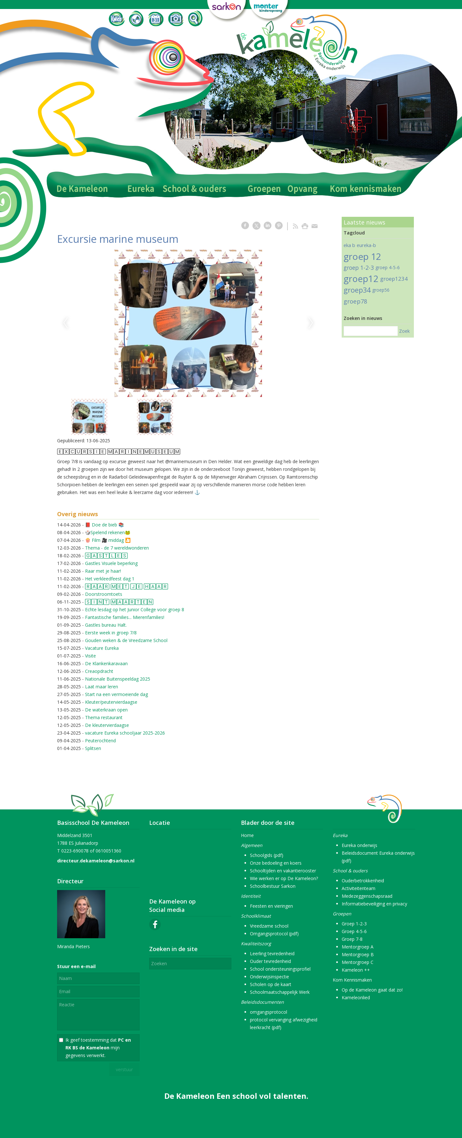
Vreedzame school (269, 926)
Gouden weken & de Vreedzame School (126, 640)
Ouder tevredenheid (270, 961)
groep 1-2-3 (359, 267)
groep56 (380, 290)
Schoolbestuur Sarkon (272, 886)
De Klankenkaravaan (106, 663)
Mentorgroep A (357, 947)
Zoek (404, 331)
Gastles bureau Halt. (106, 625)
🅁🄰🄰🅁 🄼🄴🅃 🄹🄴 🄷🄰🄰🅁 (126, 586)
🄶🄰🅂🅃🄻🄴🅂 (106, 555)
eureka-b (366, 245)
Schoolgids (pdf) (266, 855)
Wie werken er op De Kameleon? (284, 878)
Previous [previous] (65, 323)
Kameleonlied (356, 997)
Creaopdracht (99, 671)
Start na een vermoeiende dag (116, 694)
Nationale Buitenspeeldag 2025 (117, 679)
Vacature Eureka (102, 648)
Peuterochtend (100, 740)
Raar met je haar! (103, 571)
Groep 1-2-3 (354, 924)
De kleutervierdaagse (107, 725)
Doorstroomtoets (103, 594)
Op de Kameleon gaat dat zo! (372, 990)
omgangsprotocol (268, 1012)
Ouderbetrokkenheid (363, 881)
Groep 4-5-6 (354, 931)
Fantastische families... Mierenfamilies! (124, 617)
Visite (90, 656)
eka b (349, 245)
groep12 (361, 279)
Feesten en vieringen (271, 906)
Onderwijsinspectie (269, 977)
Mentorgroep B (358, 954)
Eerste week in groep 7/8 (111, 633)
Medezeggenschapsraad (367, 896)
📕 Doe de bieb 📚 (104, 525)
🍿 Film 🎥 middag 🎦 (108, 540)
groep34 (357, 290)
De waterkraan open (106, 710)
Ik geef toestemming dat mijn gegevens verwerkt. (98, 1047)
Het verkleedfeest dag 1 (109, 579)
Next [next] (311, 323)
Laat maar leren (101, 687)
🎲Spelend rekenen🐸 (107, 532)
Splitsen (93, 748)
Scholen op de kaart (270, 984)
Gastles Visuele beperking (111, 563)
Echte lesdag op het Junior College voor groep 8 (134, 609)
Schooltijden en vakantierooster (283, 871)
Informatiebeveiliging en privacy (374, 904)
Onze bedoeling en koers (276, 863)
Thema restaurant (104, 717)
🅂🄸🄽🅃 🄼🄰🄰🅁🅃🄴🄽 (119, 602)
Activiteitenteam (358, 888)
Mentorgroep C (357, 962)
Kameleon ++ (356, 970)
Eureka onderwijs (359, 845)
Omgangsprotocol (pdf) (274, 934)
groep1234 (394, 278)
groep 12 (362, 256)
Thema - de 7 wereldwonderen (117, 548)
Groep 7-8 (352, 939)
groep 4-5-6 (387, 267)
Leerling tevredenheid (272, 953)
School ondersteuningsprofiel (280, 969)
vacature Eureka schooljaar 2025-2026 (125, 733)
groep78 (355, 301)
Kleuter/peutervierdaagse (111, 702)
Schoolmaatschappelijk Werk (280, 992)
